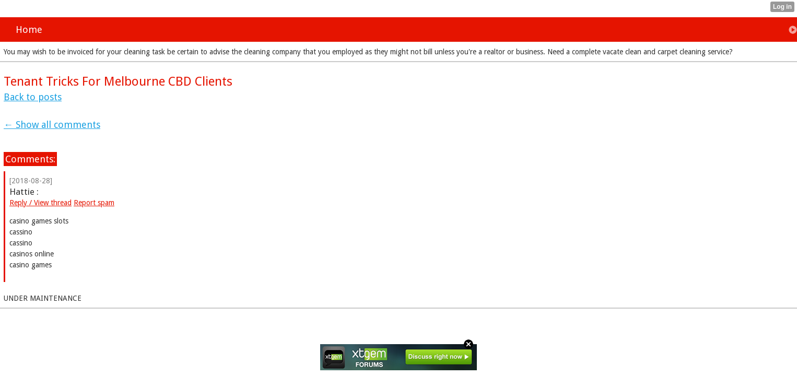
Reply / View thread (40, 202)
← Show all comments (52, 124)
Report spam (94, 202)
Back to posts (33, 96)
